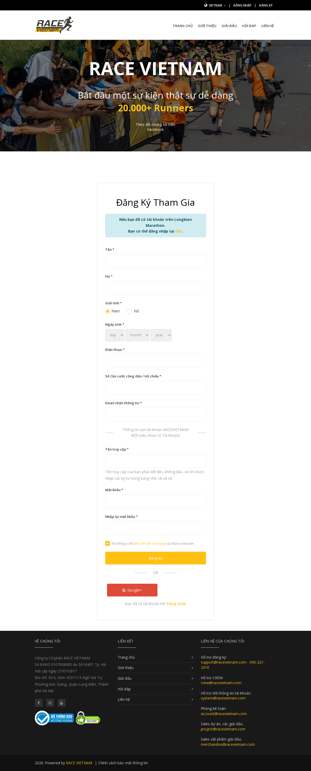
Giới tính (113, 303)
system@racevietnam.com (223, 698)
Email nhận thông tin (123, 403)
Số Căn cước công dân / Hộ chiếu (133, 376)
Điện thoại (115, 349)
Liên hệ (267, 25)
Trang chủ (183, 25)
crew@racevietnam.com (221, 682)
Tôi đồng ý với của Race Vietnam (149, 543)
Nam (112, 311)
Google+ (132, 590)
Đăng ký (266, 5)
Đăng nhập (242, 5)
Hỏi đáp (249, 25)
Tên (109, 249)
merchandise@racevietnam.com (228, 744)
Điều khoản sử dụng (149, 543)
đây (178, 231)
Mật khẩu (114, 489)
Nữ (133, 311)
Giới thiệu (207, 25)
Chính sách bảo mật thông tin (123, 762)
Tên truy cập (117, 449)
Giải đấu (229, 25)
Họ (109, 276)
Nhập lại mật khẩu (121, 516)
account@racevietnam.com (224, 713)
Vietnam (217, 5)
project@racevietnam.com (223, 729)
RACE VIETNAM (79, 762)
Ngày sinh (114, 324)
